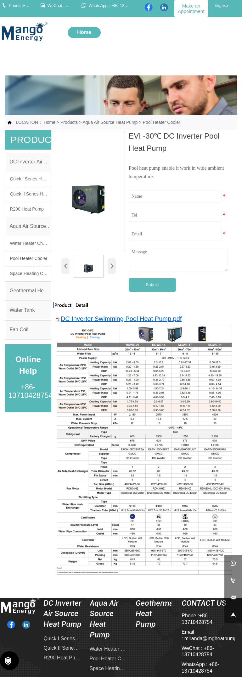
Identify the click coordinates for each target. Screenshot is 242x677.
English (221, 5)
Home (49, 122)
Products (69, 122)
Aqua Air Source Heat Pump (110, 122)
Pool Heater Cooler (161, 122)
